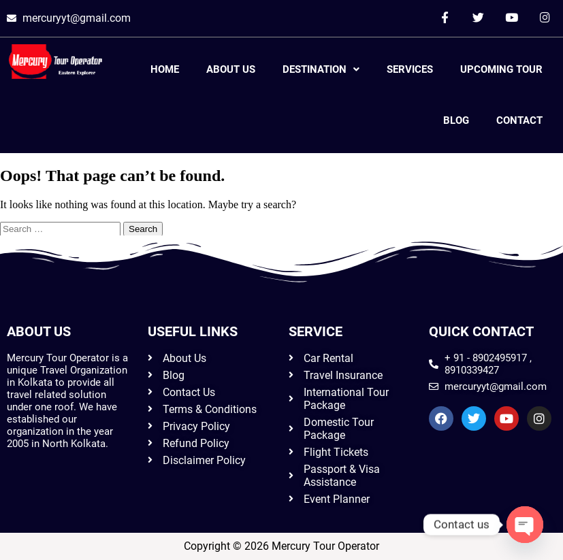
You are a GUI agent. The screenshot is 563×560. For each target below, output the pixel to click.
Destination (321, 69)
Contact (519, 120)
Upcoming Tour (501, 69)
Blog (456, 120)
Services (410, 69)
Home (164, 69)
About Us (230, 69)
